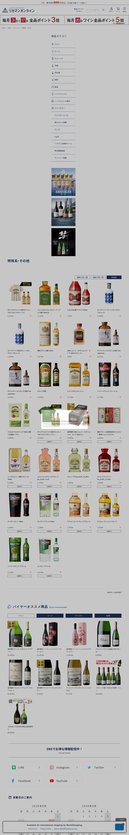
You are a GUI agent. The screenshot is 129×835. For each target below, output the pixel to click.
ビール (57, 51)
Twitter (99, 767)
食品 (56, 86)
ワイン (57, 44)
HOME (3, 28)
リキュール (16, 28)
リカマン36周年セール (63, 143)
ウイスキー (79, 615)
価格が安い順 (82, 277)
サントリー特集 (61, 158)
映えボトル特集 (61, 122)
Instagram (63, 767)
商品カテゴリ (79, 10)
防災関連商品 (60, 150)
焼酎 (56, 79)
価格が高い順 (98, 277)
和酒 (108, 615)
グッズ (57, 129)
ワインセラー (60, 108)
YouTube (62, 781)
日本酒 (57, 72)
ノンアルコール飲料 (62, 101)
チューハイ (59, 58)
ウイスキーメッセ (61, 115)
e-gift (57, 136)
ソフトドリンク (61, 94)
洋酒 (9, 28)
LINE (21, 767)
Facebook (24, 781)
